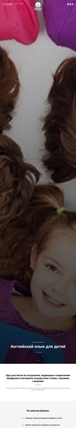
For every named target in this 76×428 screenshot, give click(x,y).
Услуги (15, 3)
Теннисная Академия (8, 4)
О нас (3, 3)
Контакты (21, 3)
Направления (9, 3)
